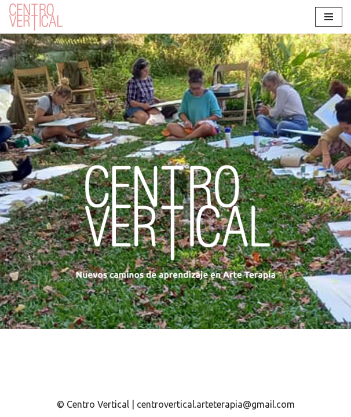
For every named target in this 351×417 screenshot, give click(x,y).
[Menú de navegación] (328, 17)
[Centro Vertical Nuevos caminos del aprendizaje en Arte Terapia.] (38, 16)
